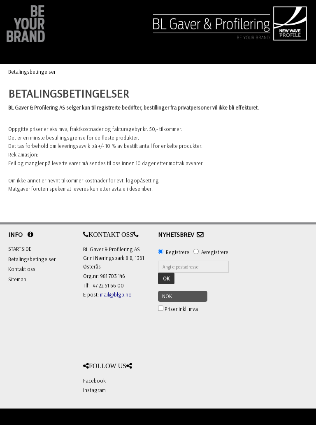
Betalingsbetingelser (32, 71)
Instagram (94, 390)
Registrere (177, 252)
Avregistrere (214, 252)
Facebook (94, 380)
